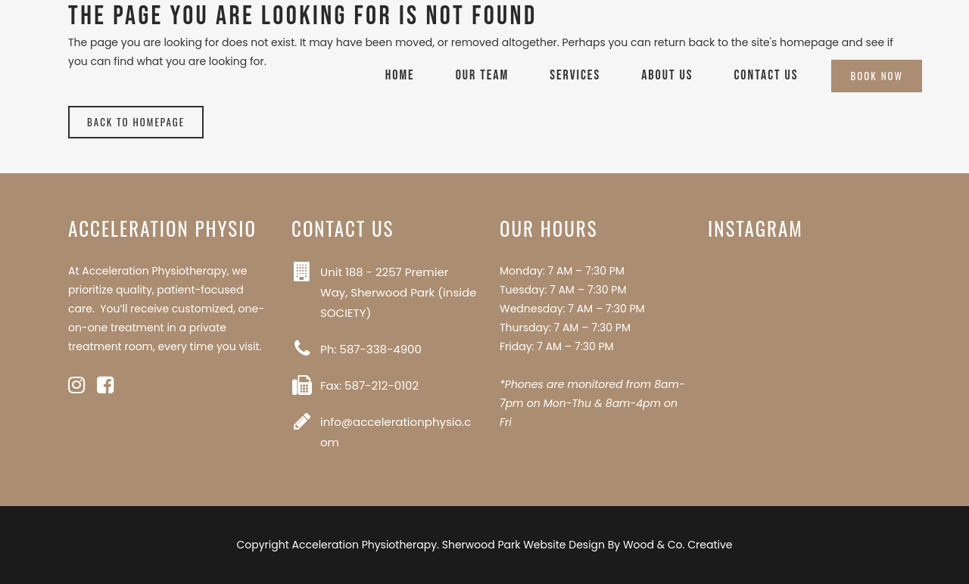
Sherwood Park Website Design (523, 544)
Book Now (876, 75)
